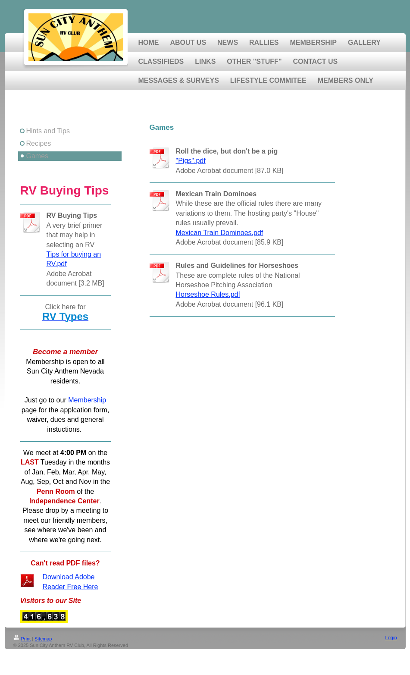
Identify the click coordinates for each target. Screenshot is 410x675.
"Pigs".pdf (191, 160)
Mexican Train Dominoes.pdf (219, 232)
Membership (87, 400)
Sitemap (43, 638)
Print (22, 638)
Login (391, 637)
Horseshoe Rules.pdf (208, 294)
